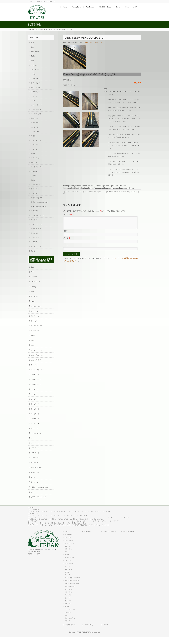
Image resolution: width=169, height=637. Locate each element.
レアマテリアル (36, 246)
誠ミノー (34, 180)
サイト (65, 248)
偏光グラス (34, 118)
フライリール (35, 78)
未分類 (33, 251)
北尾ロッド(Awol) (36, 198)
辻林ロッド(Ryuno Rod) (38, 206)
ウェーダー (34, 96)
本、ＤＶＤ (34, 127)
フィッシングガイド (48, 525)
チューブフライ (36, 228)
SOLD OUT (34, 65)
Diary (32, 47)
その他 (33, 74)
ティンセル (34, 233)
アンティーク (92, 42)
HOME (32, 29)
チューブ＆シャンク (37, 224)
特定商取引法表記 (81, 525)
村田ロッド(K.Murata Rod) (39, 202)
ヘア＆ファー (35, 242)
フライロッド (101, 42)
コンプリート (35, 220)
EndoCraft (34, 171)
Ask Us (106, 525)
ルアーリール (35, 87)
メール (66, 241)
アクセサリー (35, 92)
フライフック (35, 237)
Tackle (33, 56)
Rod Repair (34, 525)
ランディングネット (37, 114)
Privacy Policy (95, 525)
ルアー (33, 153)
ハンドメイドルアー (37, 167)
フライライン (35, 184)
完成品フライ (35, 122)
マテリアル (34, 211)
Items (45, 29)
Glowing (33, 176)
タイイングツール (37, 105)
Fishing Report (35, 51)
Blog (32, 42)
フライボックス (36, 109)
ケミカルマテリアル (37, 215)
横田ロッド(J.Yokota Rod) (60, 519)
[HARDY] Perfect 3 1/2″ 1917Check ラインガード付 (123, 192)
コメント (67, 214)
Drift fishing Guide (65, 525)
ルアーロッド (35, 162)
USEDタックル (36, 70)
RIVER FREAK (82, 632)
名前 (66, 234)
